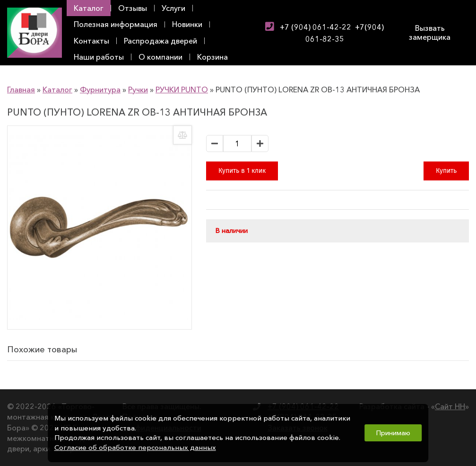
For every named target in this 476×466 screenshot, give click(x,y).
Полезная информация (115, 24)
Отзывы (132, 8)
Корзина (212, 57)
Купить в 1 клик (242, 171)
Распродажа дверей (160, 40)
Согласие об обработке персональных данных (135, 447)
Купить (446, 171)
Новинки (187, 24)
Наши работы (99, 57)
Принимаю (393, 433)
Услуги (173, 8)
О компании (160, 57)
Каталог (89, 8)
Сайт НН (450, 406)
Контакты (91, 40)
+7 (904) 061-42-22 (315, 27)
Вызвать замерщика (429, 32)
